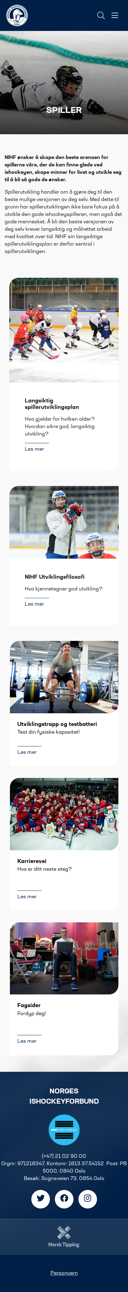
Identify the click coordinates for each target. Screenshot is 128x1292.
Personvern (64, 1273)
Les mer (34, 449)
